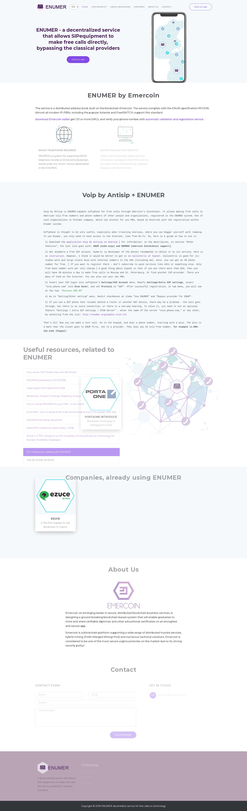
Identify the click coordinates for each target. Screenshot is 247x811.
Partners (139, 7)
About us (153, 7)
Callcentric (139, 256)
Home (85, 7)
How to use (200, 6)
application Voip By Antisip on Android (92, 242)
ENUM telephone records (59, 150)
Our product (99, 7)
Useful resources (120, 7)
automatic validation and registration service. (175, 119)
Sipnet (156, 256)
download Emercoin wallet (52, 119)
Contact (166, 7)
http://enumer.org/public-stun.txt (105, 314)
